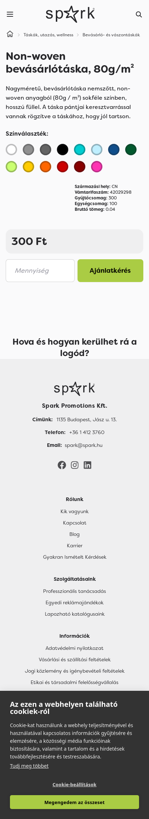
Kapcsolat (74, 523)
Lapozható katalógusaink (75, 614)
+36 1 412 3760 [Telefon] (87, 432)
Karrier (75, 545)
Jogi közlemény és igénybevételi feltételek (74, 671)
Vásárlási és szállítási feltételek (75, 659)
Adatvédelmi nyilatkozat (74, 648)
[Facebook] (62, 464)
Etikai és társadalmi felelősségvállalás (74, 682)
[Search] (139, 14)
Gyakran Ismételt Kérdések (74, 557)
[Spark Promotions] (70, 14)
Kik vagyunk (74, 511)
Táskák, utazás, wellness (48, 35)
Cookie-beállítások (75, 784)
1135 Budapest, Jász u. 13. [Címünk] (87, 419)
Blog (74, 534)
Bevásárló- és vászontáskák (111, 35)
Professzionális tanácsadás (74, 591)
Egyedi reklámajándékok (74, 602)
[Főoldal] (74, 389)
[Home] (10, 34)
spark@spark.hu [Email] (83, 445)
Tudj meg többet (29, 765)
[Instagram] (75, 464)
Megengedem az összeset (74, 802)
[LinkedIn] (87, 464)
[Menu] (10, 14)
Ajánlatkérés (110, 270)
